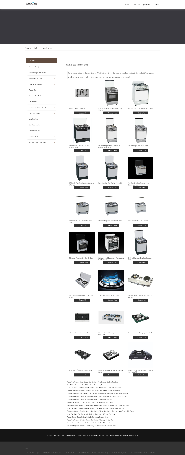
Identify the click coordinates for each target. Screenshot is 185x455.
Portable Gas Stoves (35, 84)
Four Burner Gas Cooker (88, 382)
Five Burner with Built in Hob (87, 414)
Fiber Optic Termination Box (51, 452)
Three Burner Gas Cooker (88, 396)
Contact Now (83, 113)
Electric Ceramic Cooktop (37, 107)
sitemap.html (133, 435)
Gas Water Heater (34, 125)
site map (125, 435)
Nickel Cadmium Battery (100, 452)
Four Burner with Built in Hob (88, 388)
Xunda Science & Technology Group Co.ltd (90, 435)
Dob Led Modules (83, 452)
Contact (156, 4)
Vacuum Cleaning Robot (119, 452)
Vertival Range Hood (35, 78)
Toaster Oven (33, 90)
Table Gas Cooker (34, 113)
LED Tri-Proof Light (32, 452)
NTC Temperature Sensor (139, 452)
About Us (136, 4)
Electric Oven (33, 136)
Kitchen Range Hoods (90, 405)
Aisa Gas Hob (33, 119)
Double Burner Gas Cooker (89, 391)
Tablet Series (33, 102)
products (146, 4)
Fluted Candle (69, 452)
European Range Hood (36, 67)
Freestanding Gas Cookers (37, 73)
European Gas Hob (35, 96)
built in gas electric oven (42, 48)
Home (127, 4)
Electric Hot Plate (34, 131)
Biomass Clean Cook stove (37, 142)
